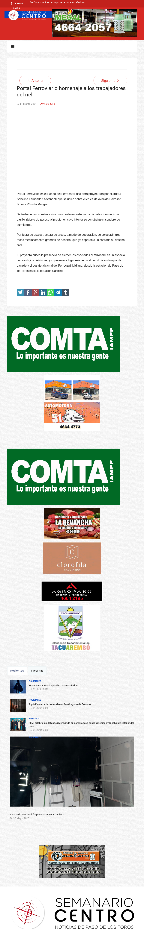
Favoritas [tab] (37, 670)
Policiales (35, 681)
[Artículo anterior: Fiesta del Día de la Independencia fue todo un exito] (35, 80)
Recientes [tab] (17, 670)
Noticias (34, 718)
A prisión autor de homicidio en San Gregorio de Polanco (60, 704)
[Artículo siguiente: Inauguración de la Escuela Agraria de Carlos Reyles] (110, 80)
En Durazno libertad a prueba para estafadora (57, 2)
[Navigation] (12, 46)
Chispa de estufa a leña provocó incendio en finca (37, 814)
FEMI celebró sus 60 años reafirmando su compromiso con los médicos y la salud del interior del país (81, 724)
